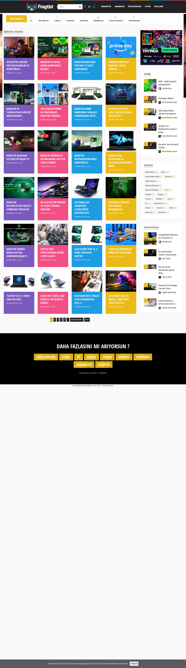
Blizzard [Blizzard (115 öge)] (169, 177)
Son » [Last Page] (87, 320)
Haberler (120, 7)
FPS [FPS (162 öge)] (168, 190)
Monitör (84, 19)
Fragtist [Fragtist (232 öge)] (149, 194)
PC (31, 19)
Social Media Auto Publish (82, 386)
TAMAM (134, 664)
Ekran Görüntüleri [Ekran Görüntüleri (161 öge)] (153, 190)
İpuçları (158, 7)
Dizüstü (104, 364)
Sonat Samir (167, 277)
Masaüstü (83, 364)
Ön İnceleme (134, 19)
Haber (107, 357)
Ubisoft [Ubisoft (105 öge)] (161, 208)
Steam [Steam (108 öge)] (149, 208)
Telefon (70, 19)
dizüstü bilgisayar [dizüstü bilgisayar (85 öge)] (153, 186)
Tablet (57, 19)
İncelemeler (134, 7)
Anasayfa (106, 7)
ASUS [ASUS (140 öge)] (164, 172)
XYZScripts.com (107, 386)
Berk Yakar (166, 259)
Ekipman (142, 357)
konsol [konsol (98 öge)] (149, 199)
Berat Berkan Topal (169, 102)
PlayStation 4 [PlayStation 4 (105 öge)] (160, 203)
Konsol (124, 357)
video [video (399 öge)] (173, 208)
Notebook (44, 19)
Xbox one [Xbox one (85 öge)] (150, 212)
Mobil (91, 357)
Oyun (148, 7)
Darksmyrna (166, 88)
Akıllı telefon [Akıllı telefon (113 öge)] (151, 172)
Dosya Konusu (116, 19)
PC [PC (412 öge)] (148, 203)
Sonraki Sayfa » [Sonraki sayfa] (77, 320)
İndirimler (98, 19)
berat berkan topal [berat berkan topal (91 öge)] (153, 177)
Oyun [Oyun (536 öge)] (171, 199)
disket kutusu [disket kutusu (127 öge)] (152, 181)
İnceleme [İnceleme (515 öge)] (163, 212)
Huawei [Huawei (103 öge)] (162, 194)
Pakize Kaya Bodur (169, 292)
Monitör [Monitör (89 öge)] (160, 199)
